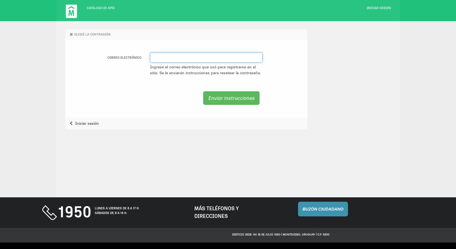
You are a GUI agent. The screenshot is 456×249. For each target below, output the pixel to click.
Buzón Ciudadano (322, 209)
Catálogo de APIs (101, 8)
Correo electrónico (124, 58)
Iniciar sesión (379, 8)
